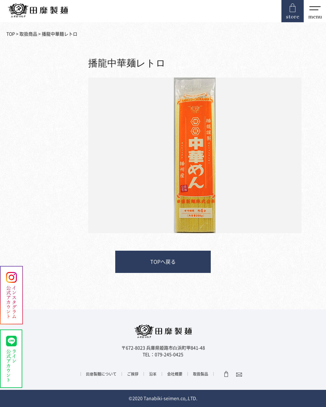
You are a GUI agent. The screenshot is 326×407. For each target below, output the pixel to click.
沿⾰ (153, 374)
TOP (10, 34)
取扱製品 (200, 374)
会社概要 (174, 374)
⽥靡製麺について (101, 374)
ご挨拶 (132, 374)
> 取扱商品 (26, 34)
